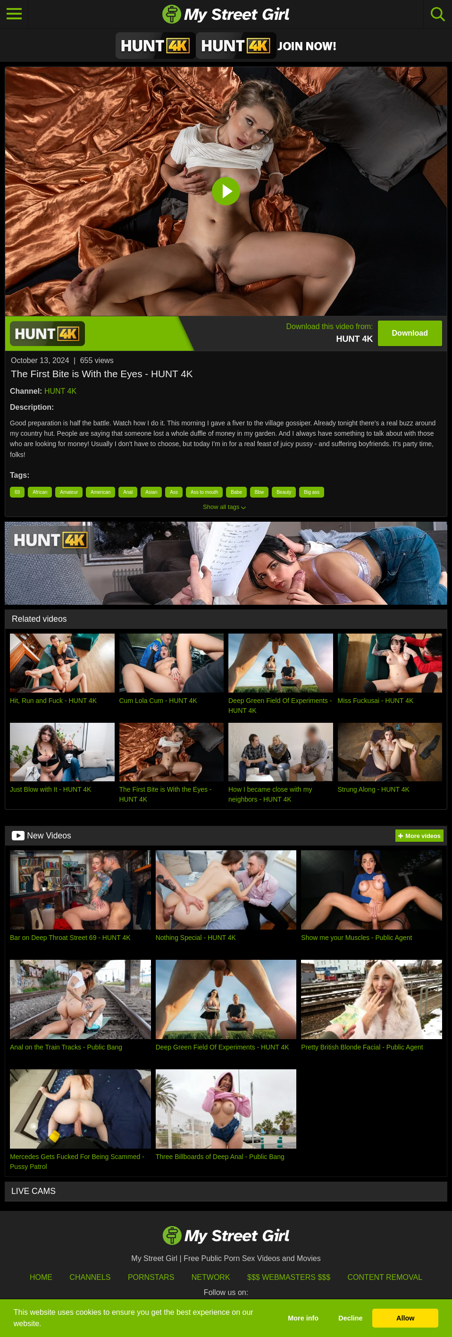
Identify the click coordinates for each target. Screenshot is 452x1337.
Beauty (283, 492)
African (40, 492)
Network (211, 1277)
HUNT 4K (60, 391)
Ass (174, 492)
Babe (236, 492)
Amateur (69, 492)
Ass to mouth (204, 492)
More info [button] (303, 1318)
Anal (128, 492)
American (100, 492)
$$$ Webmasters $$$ (288, 1277)
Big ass (311, 492)
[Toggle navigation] (14, 14)
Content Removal (385, 1277)
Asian (151, 492)
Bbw (259, 492)
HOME (41, 1277)
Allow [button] (405, 1318)
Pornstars (151, 1277)
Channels (89, 1277)
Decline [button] (350, 1318)
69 (17, 492)
